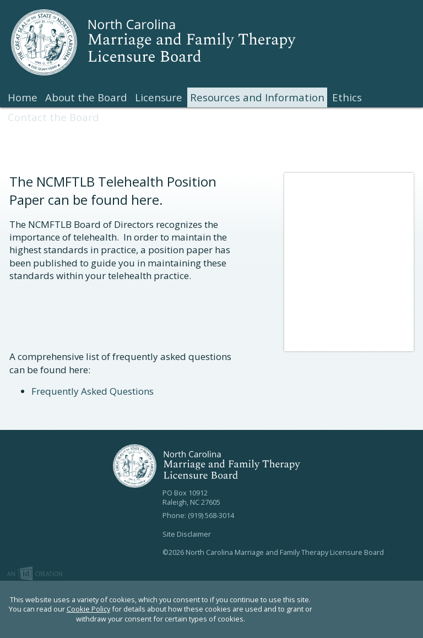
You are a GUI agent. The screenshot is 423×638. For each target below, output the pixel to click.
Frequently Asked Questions (92, 391)
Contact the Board (53, 117)
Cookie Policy (88, 609)
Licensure (158, 97)
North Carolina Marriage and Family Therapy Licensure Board (162, 42)
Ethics (347, 97)
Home (22, 97)
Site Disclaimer (186, 534)
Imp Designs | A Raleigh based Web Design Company (34, 574)
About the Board (86, 97)
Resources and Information (257, 97)
